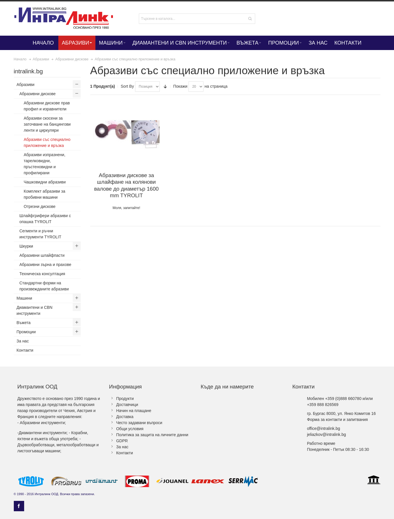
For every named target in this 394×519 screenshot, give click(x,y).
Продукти (125, 398)
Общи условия (129, 428)
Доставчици (127, 404)
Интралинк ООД (46, 494)
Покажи (180, 86)
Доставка (124, 416)
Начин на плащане (133, 410)
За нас (122, 447)
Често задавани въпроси (139, 422)
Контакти (124, 453)
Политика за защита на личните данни (152, 434)
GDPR (122, 440)
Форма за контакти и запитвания (337, 419)
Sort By (127, 86)
